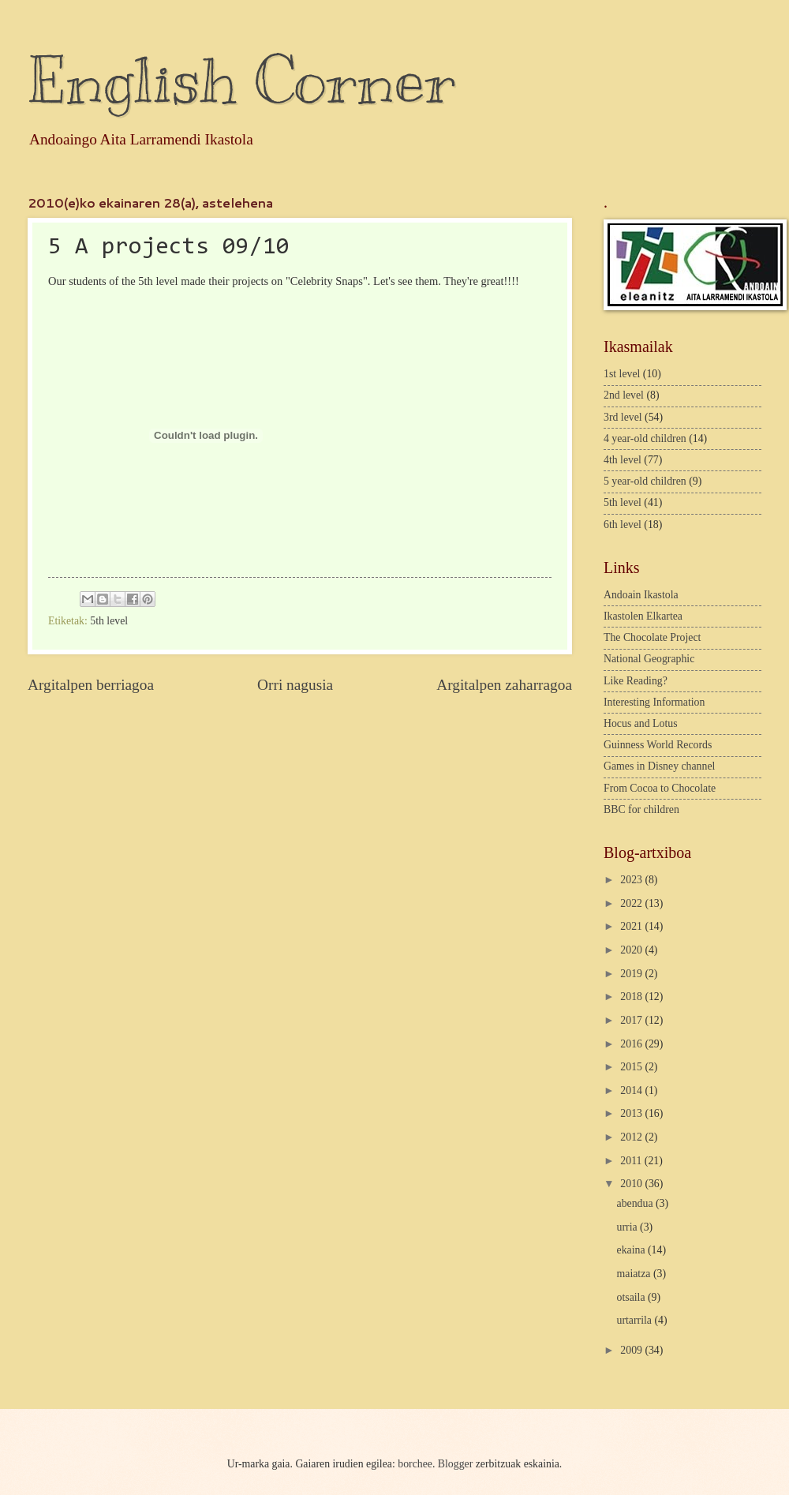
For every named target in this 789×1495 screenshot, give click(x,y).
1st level (622, 374)
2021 (632, 926)
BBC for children (641, 809)
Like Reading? (635, 681)
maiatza (635, 1274)
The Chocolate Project (652, 637)
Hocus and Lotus (641, 723)
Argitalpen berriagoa (91, 684)
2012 (632, 1137)
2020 (632, 950)
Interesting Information (654, 702)
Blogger (455, 1464)
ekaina (632, 1250)
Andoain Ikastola (641, 595)
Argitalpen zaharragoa (504, 684)
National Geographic (649, 659)
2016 (632, 1044)
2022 (632, 903)
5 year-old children (645, 481)
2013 (632, 1113)
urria (629, 1227)
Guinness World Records (658, 745)
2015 (632, 1067)
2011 (632, 1161)
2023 (632, 880)
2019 (632, 974)
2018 (632, 996)
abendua (636, 1203)
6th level (622, 524)
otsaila (632, 1297)
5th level (109, 621)
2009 (632, 1350)
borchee (415, 1464)
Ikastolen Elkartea (643, 616)
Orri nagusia (295, 684)
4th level (622, 460)
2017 (632, 1020)
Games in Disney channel (659, 766)
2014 (632, 1090)
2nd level (624, 395)
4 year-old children (645, 438)
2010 (632, 1184)
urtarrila (636, 1320)
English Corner (241, 81)
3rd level (623, 417)
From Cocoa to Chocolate (660, 788)
